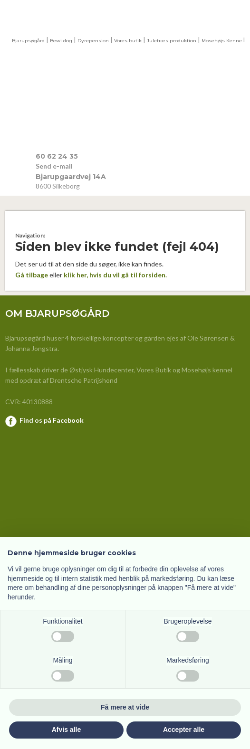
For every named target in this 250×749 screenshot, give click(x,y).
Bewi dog (61, 41)
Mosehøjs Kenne (222, 41)
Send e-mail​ (54, 166)
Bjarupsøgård (28, 41)
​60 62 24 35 (57, 156)
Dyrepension (93, 41)
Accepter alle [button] (183, 729)
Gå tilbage (31, 275)
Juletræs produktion (171, 41)
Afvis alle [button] (66, 729)
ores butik (129, 41)
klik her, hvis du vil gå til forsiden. (115, 275)
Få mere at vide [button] (125, 707)
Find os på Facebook (51, 420)
